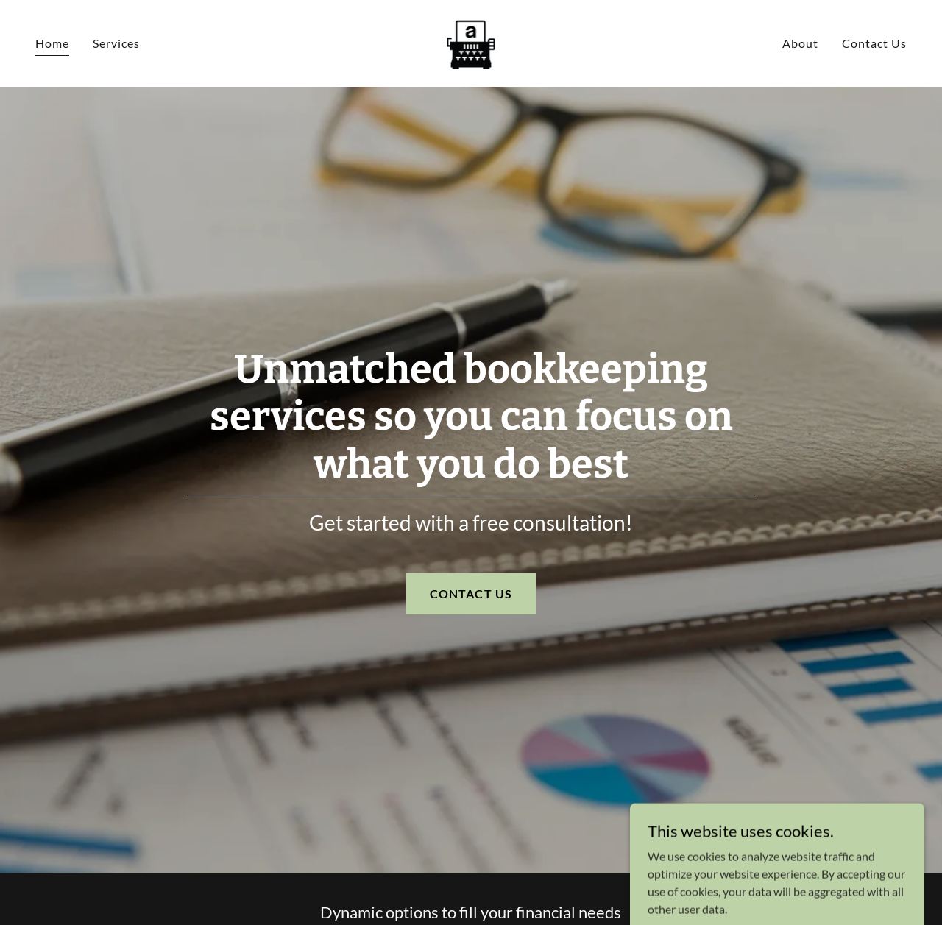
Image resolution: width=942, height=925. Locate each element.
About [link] (800, 43)
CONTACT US (470, 593)
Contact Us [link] (874, 43)
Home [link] (52, 43)
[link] (471, 42)
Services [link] (116, 43)
